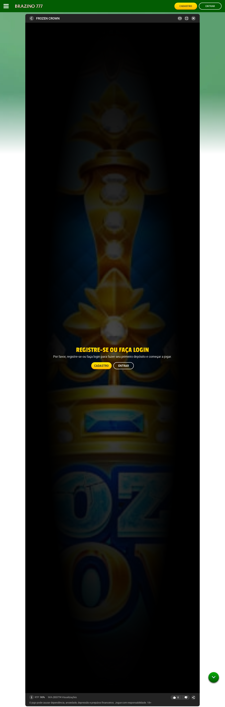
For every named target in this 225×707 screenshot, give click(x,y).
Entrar (210, 6)
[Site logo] (29, 6)
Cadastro (185, 6)
